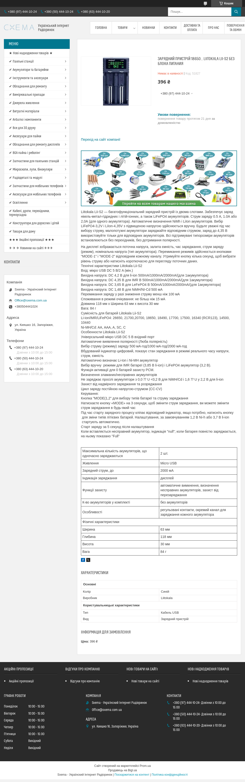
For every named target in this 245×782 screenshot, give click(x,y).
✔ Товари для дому (22, 232)
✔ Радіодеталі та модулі (25, 178)
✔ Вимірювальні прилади (27, 95)
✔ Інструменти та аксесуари (28, 78)
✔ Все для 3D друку (22, 128)
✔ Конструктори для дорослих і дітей (34, 223)
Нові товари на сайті (145, 681)
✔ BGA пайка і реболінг (24, 153)
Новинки (148, 28)
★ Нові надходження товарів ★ (31, 53)
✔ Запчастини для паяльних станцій (34, 161)
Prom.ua (145, 766)
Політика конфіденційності (170, 774)
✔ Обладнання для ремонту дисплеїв (34, 145)
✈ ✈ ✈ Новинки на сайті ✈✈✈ (31, 248)
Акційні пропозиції (21, 681)
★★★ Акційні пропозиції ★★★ (31, 240)
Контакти (170, 28)
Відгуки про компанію (85, 681)
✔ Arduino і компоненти (25, 120)
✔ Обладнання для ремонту (28, 86)
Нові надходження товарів (210, 681)
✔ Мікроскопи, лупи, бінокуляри (30, 169)
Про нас (213, 28)
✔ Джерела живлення (24, 103)
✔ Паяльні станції (21, 62)
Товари (122, 28)
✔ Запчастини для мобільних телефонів (36, 186)
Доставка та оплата (192, 28)
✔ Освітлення (18, 203)
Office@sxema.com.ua (31, 300)
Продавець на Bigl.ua (122, 770)
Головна (101, 28)
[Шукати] (236, 11)
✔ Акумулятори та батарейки (29, 70)
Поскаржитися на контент (132, 774)
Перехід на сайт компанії (100, 139)
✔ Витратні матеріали (24, 111)
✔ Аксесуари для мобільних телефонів (35, 194)
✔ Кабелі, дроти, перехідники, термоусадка (29, 213)
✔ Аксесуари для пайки (25, 136)
